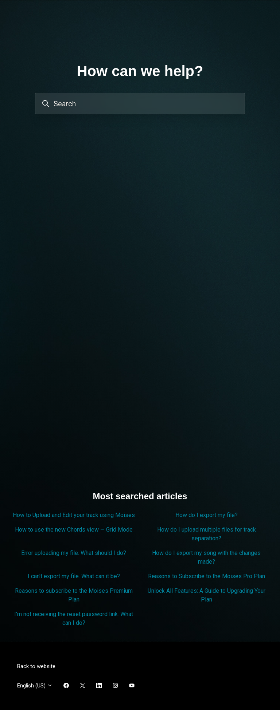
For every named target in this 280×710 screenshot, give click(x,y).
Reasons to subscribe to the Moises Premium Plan (74, 595)
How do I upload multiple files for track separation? (206, 534)
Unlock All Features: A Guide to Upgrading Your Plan (206, 595)
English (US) (34, 685)
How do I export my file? (206, 515)
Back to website (36, 666)
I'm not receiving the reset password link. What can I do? (73, 618)
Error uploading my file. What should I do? (73, 552)
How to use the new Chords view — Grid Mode (74, 529)
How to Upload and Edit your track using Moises (74, 515)
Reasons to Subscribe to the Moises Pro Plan (206, 576)
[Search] (140, 103)
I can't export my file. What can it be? (74, 576)
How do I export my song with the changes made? (206, 557)
